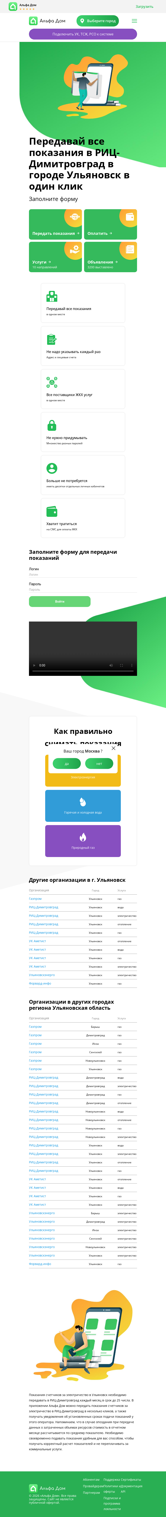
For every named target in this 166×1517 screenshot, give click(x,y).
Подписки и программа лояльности (112, 1503)
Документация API (131, 1489)
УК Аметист (37, 941)
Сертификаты (131, 1479)
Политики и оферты (112, 1489)
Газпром (35, 899)
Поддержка (112, 1479)
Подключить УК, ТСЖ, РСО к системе (83, 34)
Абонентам (91, 1479)
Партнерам (91, 1492)
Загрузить (144, 6)
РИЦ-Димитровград (43, 907)
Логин (34, 569)
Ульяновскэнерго (42, 975)
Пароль (35, 584)
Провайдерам (93, 1486)
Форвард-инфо (40, 983)
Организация (39, 890)
